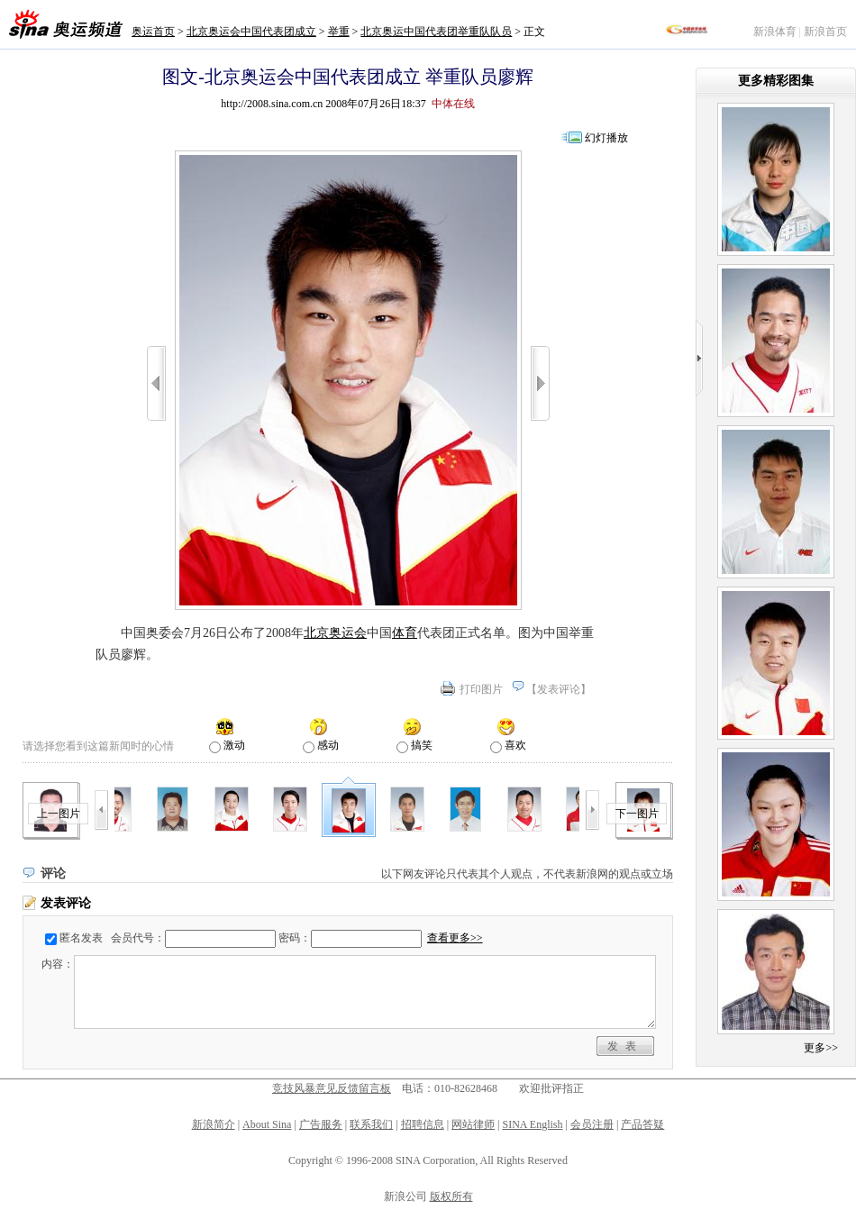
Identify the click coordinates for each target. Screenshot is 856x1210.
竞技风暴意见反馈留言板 (331, 1088)
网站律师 (473, 1124)
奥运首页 (153, 31)
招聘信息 (422, 1124)
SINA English (532, 1124)
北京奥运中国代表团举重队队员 (436, 31)
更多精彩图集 (776, 80)
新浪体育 (775, 31)
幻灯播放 (606, 138)
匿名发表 (81, 938)
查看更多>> (455, 938)
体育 (404, 633)
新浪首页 (825, 31)
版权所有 (451, 1196)
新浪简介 (213, 1124)
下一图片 (637, 813)
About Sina (266, 1124)
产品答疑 (642, 1124)
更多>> (821, 1048)
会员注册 (592, 1124)
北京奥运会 (335, 633)
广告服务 (320, 1124)
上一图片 (58, 813)
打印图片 (481, 689)
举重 (339, 31)
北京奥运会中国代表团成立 (251, 31)
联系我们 (371, 1124)
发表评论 (558, 689)
